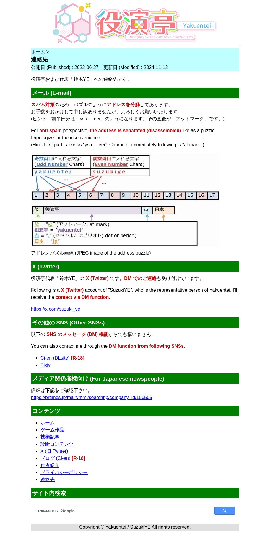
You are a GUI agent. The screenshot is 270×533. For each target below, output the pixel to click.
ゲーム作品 (52, 429)
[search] (122, 511)
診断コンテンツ (57, 444)
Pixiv (45, 365)
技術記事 (49, 436)
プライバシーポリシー (64, 472)
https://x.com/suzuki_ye (55, 308)
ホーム (47, 422)
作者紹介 (49, 465)
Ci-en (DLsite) (55, 357)
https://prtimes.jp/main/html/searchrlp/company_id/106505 (91, 397)
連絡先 (47, 479)
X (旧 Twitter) (54, 451)
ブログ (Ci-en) (55, 458)
